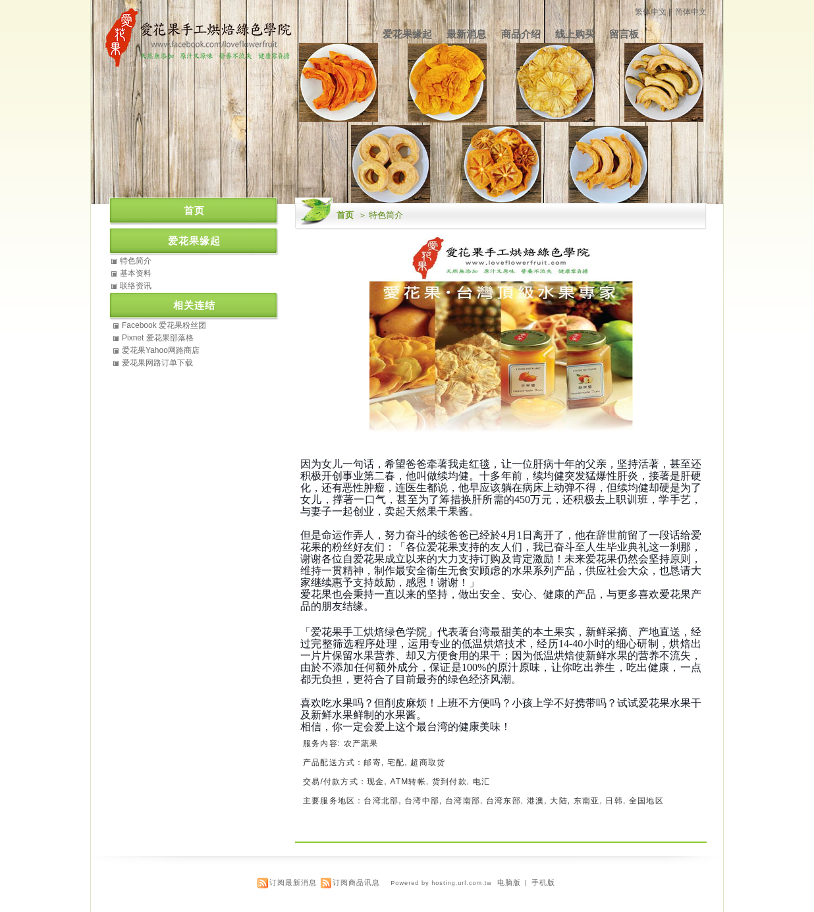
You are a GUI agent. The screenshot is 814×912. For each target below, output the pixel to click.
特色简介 (135, 260)
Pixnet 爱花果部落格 (158, 337)
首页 (345, 215)
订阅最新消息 (293, 882)
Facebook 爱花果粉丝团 (164, 325)
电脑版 (509, 882)
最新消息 (466, 34)
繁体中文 (650, 11)
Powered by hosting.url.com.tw (441, 883)
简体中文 (691, 11)
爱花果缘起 (407, 34)
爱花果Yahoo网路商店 (161, 350)
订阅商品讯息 (356, 882)
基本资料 (135, 273)
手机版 (543, 882)
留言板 (624, 34)
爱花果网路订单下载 (157, 362)
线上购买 (575, 34)
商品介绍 (521, 34)
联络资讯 (135, 285)
